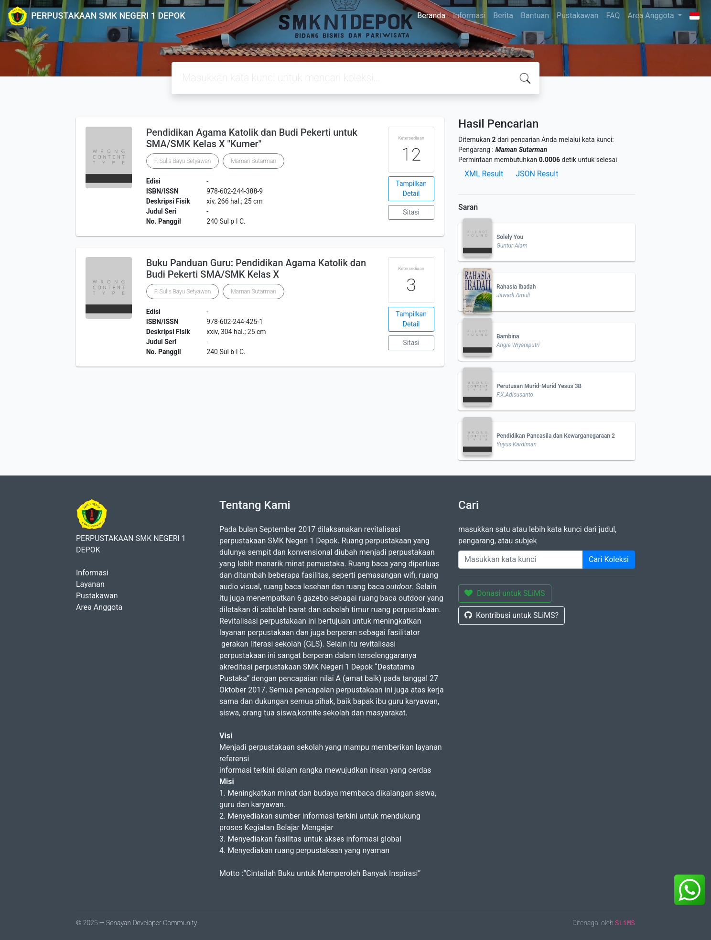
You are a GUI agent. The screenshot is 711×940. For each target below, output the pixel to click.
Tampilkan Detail (411, 188)
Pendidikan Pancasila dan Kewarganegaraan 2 (555, 435)
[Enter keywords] (520, 560)
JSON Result (537, 173)
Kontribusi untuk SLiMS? (511, 615)
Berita (503, 15)
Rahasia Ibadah (516, 286)
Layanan (90, 584)
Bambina (507, 336)
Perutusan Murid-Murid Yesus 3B (539, 386)
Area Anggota (651, 15)
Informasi (469, 15)
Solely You (509, 237)
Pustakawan (577, 15)
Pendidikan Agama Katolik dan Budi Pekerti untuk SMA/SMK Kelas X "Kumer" (251, 138)
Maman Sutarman (253, 161)
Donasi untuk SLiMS (504, 593)
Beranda (431, 15)
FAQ (613, 15)
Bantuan (535, 15)
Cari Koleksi (609, 559)
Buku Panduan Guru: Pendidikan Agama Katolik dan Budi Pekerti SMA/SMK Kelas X (256, 268)
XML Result (483, 173)
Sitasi (411, 212)
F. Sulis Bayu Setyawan (182, 161)
